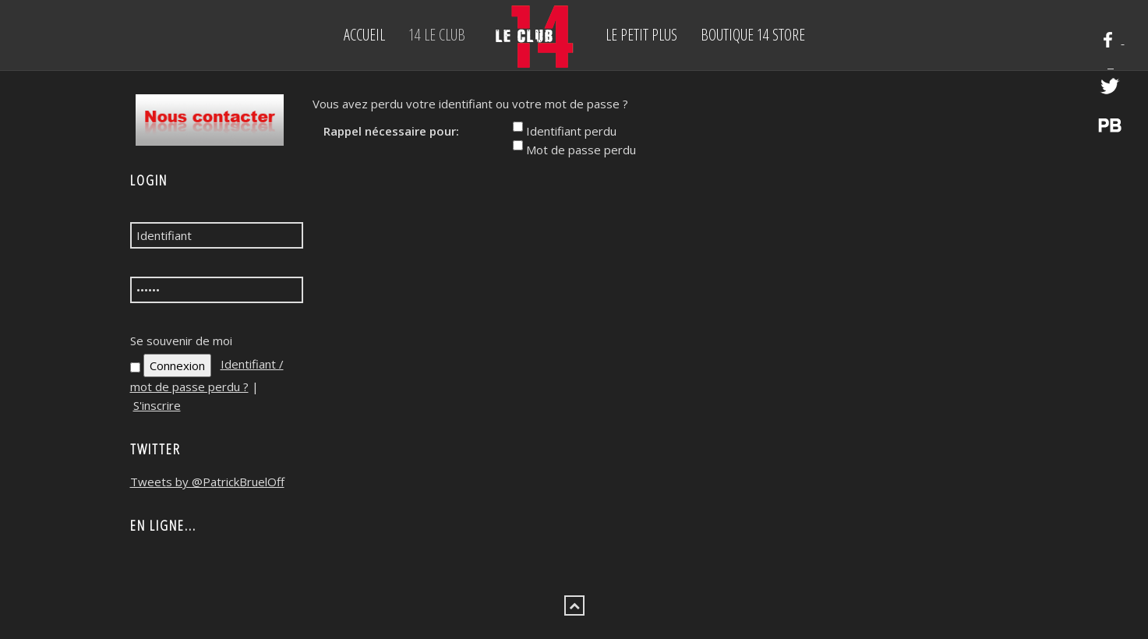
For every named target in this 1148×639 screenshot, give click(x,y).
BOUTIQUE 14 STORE (753, 34)
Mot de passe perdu (581, 149)
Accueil (364, 34)
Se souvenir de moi (181, 340)
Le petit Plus (641, 34)
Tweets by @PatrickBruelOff (207, 481)
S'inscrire (157, 405)
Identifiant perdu (571, 131)
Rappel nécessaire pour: (391, 131)
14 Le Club (436, 34)
